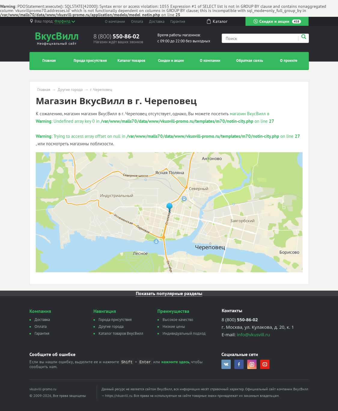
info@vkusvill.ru (253, 334)
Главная (49, 60)
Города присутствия (90, 60)
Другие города (70, 90)
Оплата (137, 21)
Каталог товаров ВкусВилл (121, 333)
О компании (115, 21)
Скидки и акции (277, 21)
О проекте (288, 60)
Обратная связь (249, 60)
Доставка (156, 21)
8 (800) (116, 36)
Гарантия (177, 21)
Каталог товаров (131, 60)
